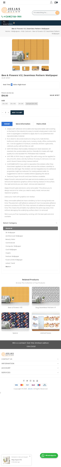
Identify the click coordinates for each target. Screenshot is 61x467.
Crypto (8, 253)
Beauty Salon (10, 239)
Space (15, 333)
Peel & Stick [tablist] (41, 124)
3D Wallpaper (10, 233)
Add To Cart (17, 113)
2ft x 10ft (13, 104)
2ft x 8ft (21, 104)
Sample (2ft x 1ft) (31, 104)
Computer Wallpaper (13, 246)
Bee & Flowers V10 (15, 307)
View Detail (31, 346)
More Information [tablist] (23, 124)
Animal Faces (45, 333)
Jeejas (30, 389)
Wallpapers (15, 31)
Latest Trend (10, 263)
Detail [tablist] (7, 124)
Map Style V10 (16, 460)
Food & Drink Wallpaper (14, 260)
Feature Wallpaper (12, 256)
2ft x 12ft (4, 104)
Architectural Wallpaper (14, 236)
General (9, 228)
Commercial (10, 243)
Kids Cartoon (26, 31)
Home (7, 31)
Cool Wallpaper (11, 250)
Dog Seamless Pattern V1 (46, 307)
